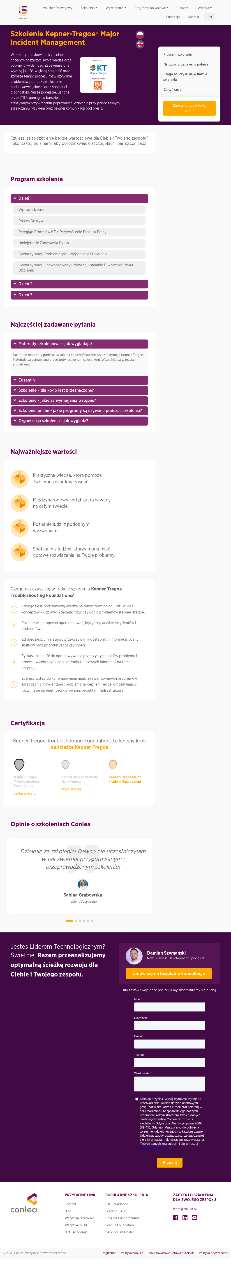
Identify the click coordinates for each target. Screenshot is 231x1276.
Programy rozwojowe (150, 8)
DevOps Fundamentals (122, 1218)
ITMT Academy (76, 1232)
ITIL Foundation (116, 1204)
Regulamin (109, 1253)
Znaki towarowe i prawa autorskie (171, 1253)
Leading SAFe (115, 1211)
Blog (68, 1211)
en (210, 17)
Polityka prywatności (213, 1253)
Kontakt (193, 17)
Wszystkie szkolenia (80, 1218)
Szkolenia (88, 8)
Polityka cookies (132, 1253)
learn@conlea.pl (185, 1209)
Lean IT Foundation (119, 1225)
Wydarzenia (115, 8)
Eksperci (183, 8)
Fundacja (173, 17)
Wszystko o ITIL (76, 1225)
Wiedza (203, 8)
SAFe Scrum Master (119, 1232)
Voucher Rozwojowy (57, 8)
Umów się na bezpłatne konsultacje (165, 972)
